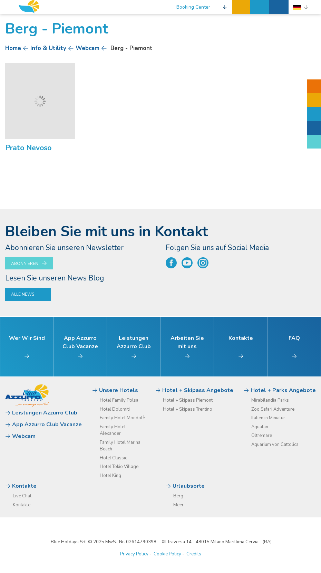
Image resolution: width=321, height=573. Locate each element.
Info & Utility (48, 48)
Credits (193, 554)
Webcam (87, 48)
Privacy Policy (134, 554)
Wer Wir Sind (27, 346)
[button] (201, 7)
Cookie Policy (167, 554)
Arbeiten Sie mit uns (187, 346)
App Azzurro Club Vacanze (80, 346)
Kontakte (240, 346)
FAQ (294, 346)
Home (13, 48)
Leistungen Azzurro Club (134, 346)
